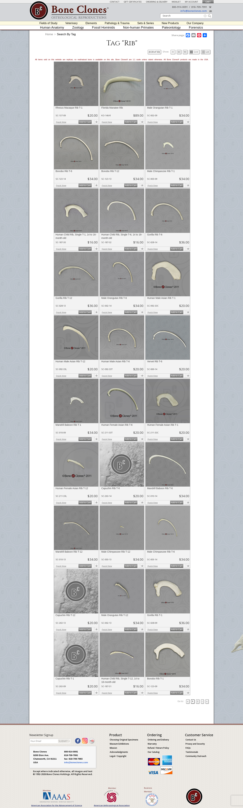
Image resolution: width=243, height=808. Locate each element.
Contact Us (190, 739)
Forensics (196, 27)
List (205, 51)
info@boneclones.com (193, 10)
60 (179, 51)
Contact (114, 1)
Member (47, 790)
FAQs (188, 747)
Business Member (148, 790)
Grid (194, 51)
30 (172, 51)
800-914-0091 (180, 7)
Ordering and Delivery (158, 739)
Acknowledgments (119, 752)
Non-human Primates (138, 27)
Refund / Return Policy (158, 747)
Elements (91, 23)
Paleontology (171, 27)
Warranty (152, 743)
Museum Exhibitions (119, 743)
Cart (208, 1)
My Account (191, 1)
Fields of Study (48, 23)
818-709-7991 (199, 7)
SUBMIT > (64, 741)
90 (185, 51)
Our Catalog (154, 752)
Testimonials (191, 752)
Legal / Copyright (118, 756)
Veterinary (71, 23)
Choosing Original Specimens (124, 739)
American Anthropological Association (112, 805)
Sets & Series (145, 23)
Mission (113, 747)
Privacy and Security (195, 743)
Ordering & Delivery (156, 1)
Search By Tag (66, 34)
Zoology (78, 27)
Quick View (61, 122)
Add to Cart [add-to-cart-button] (85, 121)
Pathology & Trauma (117, 23)
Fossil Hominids (103, 27)
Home (49, 34)
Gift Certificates (133, 1)
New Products (170, 23)
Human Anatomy (52, 27)
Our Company (195, 23)
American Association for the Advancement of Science (56, 805)
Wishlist (176, 1)
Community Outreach (195, 756)
